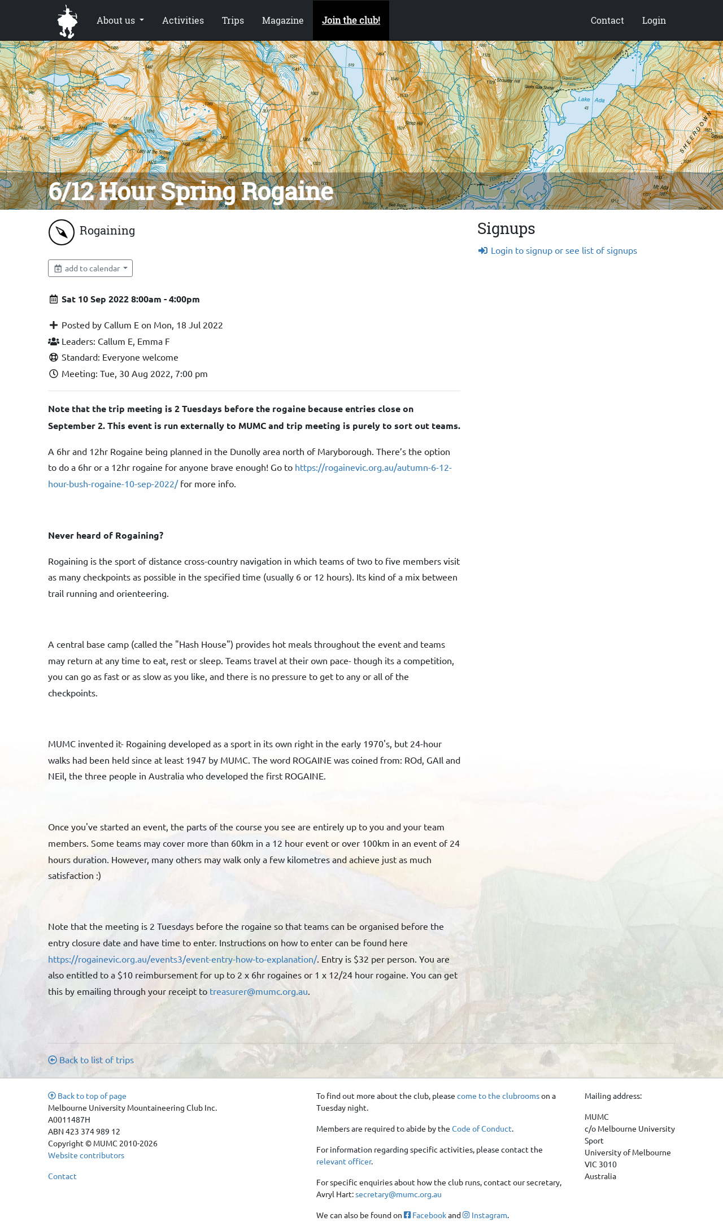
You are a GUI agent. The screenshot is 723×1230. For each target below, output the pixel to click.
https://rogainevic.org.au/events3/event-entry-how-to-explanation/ (182, 958)
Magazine (283, 20)
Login (654, 20)
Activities (183, 20)
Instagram (485, 1215)
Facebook (425, 1215)
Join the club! (351, 20)
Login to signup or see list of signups (557, 249)
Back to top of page (87, 1095)
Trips (233, 20)
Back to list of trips (91, 1059)
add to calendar (87, 268)
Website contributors (86, 1155)
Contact (607, 20)
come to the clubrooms (498, 1095)
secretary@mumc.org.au (398, 1194)
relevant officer (343, 1161)
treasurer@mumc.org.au (259, 991)
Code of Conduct (482, 1128)
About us (117, 20)
